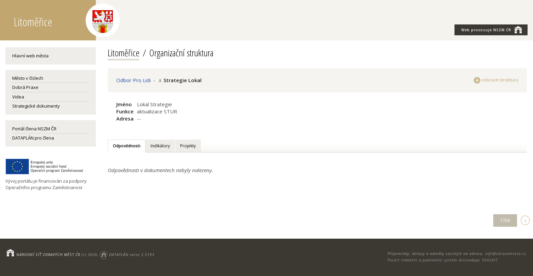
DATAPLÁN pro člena (33, 138)
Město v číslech (27, 78)
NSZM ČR (491, 29)
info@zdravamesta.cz (505, 253)
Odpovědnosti (126, 146)
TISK (505, 220)
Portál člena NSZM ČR (34, 129)
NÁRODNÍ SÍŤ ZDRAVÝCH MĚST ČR (48, 254)
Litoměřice (123, 52)
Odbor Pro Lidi (133, 80)
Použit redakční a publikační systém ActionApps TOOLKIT (443, 259)
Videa (18, 97)
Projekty (188, 146)
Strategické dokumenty (36, 106)
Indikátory (160, 146)
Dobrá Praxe (25, 87)
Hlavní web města (30, 56)
